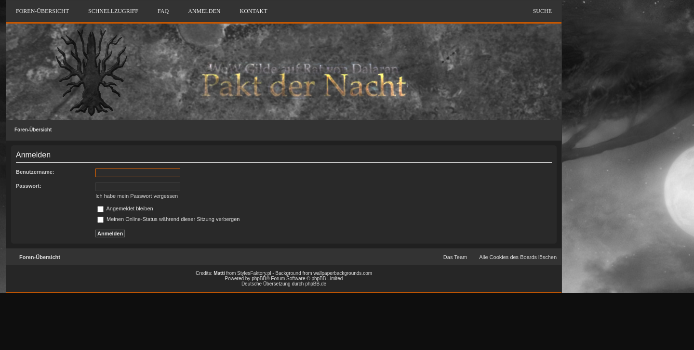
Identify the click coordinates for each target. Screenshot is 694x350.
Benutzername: (35, 172)
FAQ (163, 11)
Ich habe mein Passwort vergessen (136, 196)
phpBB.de (315, 283)
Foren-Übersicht (33, 129)
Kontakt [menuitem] (253, 11)
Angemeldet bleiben (125, 208)
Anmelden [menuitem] (204, 11)
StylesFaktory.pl (254, 273)
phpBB (259, 278)
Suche (542, 11)
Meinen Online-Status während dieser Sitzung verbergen (168, 219)
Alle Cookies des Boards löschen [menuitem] (518, 257)
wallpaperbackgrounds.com (342, 273)
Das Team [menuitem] (455, 257)
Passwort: (28, 186)
